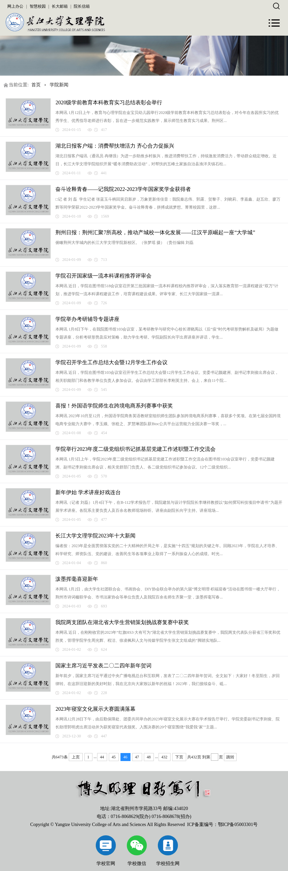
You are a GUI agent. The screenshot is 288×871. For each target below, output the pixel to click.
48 (149, 757)
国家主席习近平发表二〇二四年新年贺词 (103, 665)
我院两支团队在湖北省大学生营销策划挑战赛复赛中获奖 (122, 622)
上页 (76, 757)
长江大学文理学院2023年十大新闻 (95, 535)
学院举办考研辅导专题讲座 (87, 319)
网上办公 (15, 6)
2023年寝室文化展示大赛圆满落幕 (95, 709)
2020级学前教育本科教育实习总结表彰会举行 (108, 102)
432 (165, 757)
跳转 (230, 757)
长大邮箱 (60, 6)
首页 (36, 84)
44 (102, 757)
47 (137, 757)
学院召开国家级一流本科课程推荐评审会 (103, 276)
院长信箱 (82, 6)
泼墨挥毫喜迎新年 (76, 579)
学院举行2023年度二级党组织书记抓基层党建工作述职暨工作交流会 (135, 449)
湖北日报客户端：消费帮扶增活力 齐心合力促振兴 (114, 146)
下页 (179, 757)
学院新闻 (59, 84)
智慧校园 (38, 6)
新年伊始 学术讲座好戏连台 (88, 492)
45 (114, 757)
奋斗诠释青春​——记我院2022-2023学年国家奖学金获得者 (123, 189)
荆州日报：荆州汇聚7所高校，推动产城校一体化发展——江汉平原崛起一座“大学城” (155, 232)
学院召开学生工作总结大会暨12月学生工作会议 (111, 362)
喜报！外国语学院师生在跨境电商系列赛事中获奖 (114, 406)
